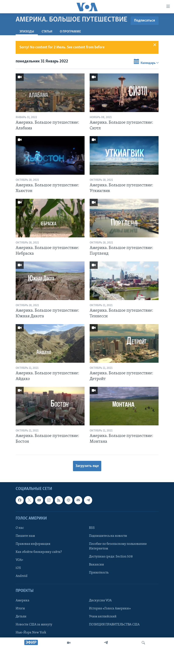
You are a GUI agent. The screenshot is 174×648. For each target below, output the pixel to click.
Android (21, 576)
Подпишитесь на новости (108, 536)
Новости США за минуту (34, 624)
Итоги (20, 608)
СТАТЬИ (47, 31)
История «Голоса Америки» (110, 608)
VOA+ (19, 560)
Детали (21, 616)
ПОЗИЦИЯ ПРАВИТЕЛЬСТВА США (114, 624)
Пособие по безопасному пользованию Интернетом (118, 546)
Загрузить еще (87, 466)
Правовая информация (33, 544)
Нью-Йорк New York (31, 632)
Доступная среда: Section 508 (111, 556)
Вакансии (96, 564)
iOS (18, 568)
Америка (22, 600)
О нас (20, 528)
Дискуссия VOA (100, 600)
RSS (92, 528)
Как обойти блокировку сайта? (39, 552)
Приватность (98, 572)
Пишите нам (25, 536)
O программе (70, 31)
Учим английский (102, 616)
